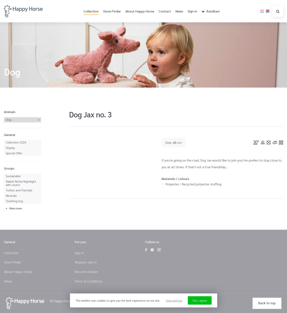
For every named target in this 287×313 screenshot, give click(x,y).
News (179, 11)
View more (15, 208)
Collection (91, 11)
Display (10, 148)
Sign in (192, 11)
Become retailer (86, 271)
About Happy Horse (139, 11)
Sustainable (13, 176)
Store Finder (112, 11)
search (277, 11)
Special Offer (14, 153)
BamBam (211, 11)
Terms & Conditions (88, 281)
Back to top (267, 303)
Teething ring (14, 201)
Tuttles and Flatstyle (19, 190)
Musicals (11, 195)
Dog (8, 119)
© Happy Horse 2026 (65, 301)
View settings (174, 300)
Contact (165, 11)
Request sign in (86, 262)
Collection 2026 (16, 142)
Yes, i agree (199, 300)
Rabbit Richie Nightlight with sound (21, 183)
